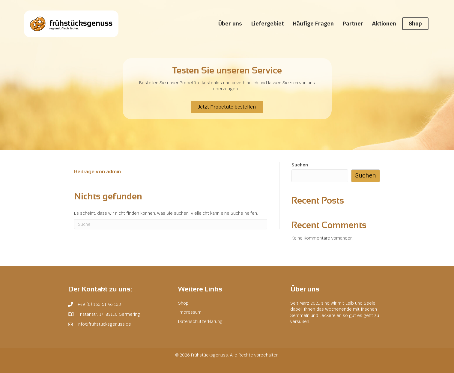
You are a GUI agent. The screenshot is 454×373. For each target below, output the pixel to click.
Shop (183, 303)
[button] (227, 107)
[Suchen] (170, 224)
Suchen (299, 165)
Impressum (190, 312)
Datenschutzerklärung (200, 321)
